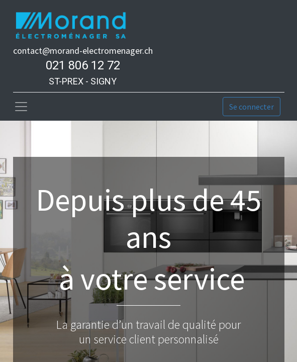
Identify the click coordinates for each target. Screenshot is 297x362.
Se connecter (251, 107)
